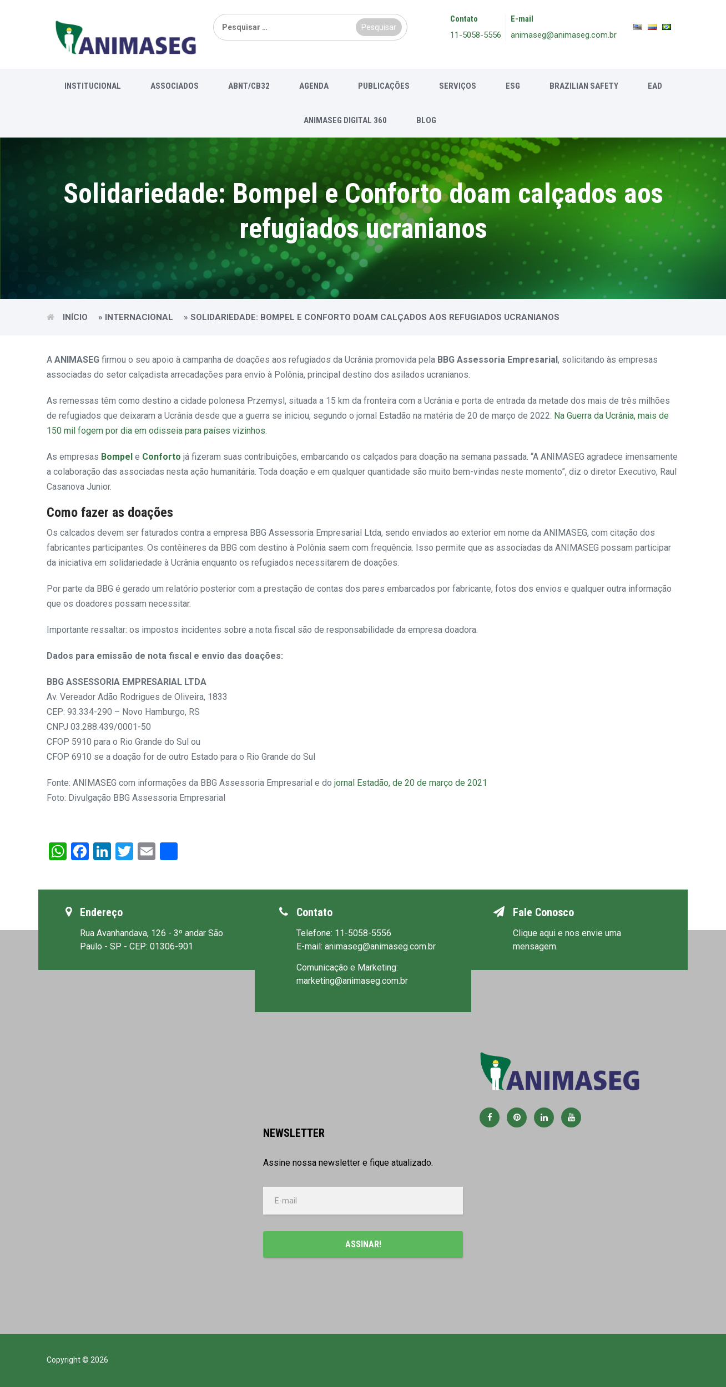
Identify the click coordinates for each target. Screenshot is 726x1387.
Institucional (92, 86)
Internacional (139, 317)
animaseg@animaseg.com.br (564, 35)
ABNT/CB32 (249, 86)
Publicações (384, 86)
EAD (655, 86)
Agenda (314, 86)
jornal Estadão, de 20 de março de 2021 (410, 783)
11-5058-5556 (475, 35)
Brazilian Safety (583, 86)
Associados (174, 86)
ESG (513, 86)
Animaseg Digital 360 (345, 120)
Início (75, 317)
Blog (426, 120)
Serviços (457, 86)
